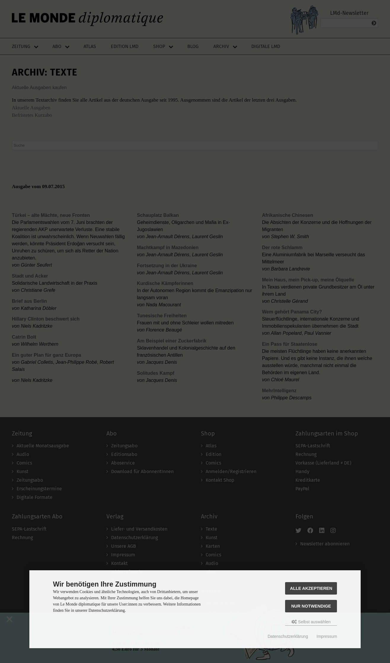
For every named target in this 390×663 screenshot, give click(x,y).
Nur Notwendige (311, 606)
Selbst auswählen (311, 621)
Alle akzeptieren (311, 588)
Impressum (327, 636)
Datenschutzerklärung (288, 636)
